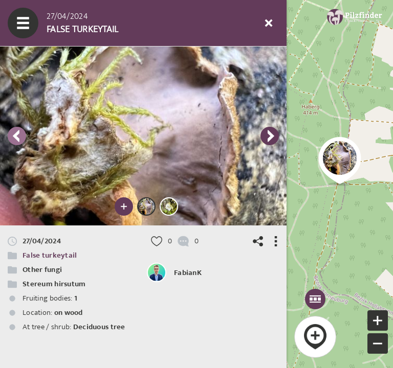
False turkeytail (50, 255)
